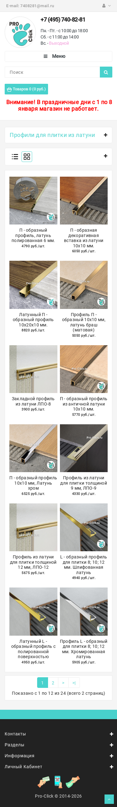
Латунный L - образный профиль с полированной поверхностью (33, 649)
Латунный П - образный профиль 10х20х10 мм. (33, 319)
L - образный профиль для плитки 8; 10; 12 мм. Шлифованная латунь (83, 564)
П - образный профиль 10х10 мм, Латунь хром (33, 483)
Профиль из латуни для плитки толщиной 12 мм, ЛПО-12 (33, 562)
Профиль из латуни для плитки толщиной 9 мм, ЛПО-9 (83, 483)
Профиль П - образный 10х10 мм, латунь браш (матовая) (83, 322)
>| (74, 682)
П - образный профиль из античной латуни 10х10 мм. (84, 403)
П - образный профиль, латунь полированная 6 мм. (33, 235)
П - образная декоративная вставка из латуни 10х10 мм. (83, 238)
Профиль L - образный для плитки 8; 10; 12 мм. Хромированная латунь (84, 649)
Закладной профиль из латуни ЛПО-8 (33, 401)
